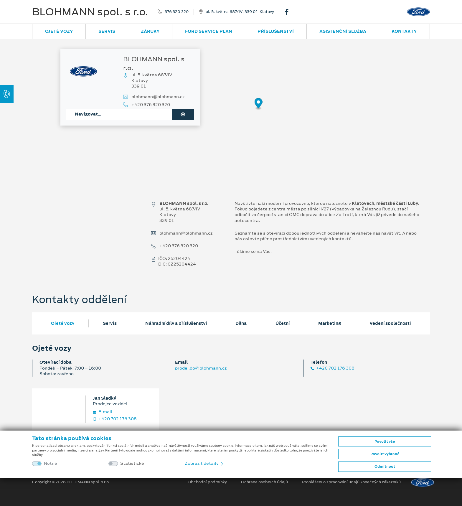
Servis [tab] (110, 323)
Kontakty (404, 31)
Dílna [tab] (241, 323)
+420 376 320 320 (150, 105)
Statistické (132, 463)
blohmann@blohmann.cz (157, 97)
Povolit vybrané (384, 453)
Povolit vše (384, 441)
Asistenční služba (342, 31)
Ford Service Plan (208, 31)
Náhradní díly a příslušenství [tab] (176, 323)
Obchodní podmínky (207, 482)
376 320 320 (177, 11)
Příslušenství (276, 31)
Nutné (50, 463)
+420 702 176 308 (332, 368)
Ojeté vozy (59, 31)
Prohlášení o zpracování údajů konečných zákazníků (351, 482)
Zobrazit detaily (204, 463)
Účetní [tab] (282, 323)
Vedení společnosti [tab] (390, 323)
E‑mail (102, 412)
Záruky (150, 31)
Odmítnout (384, 466)
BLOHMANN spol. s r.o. (90, 12)
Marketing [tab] (329, 323)
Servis (106, 31)
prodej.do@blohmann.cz (201, 368)
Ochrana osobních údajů (264, 482)
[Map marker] (259, 104)
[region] (231, 108)
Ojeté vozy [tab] (62, 323)
